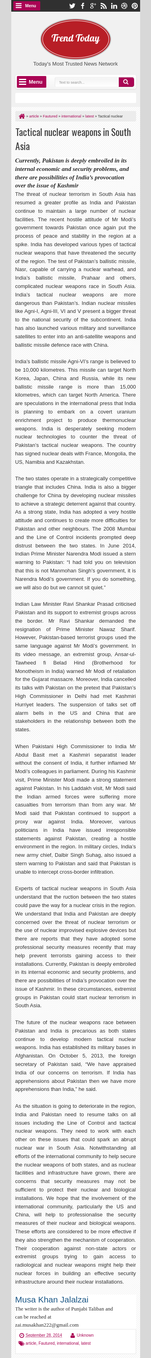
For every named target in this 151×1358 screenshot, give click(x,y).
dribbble (124, 6)
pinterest (135, 6)
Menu (30, 6)
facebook (82, 6)
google (93, 6)
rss (103, 6)
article (31, 1343)
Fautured (47, 1343)
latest (86, 1343)
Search (126, 82)
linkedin (114, 6)
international (68, 1343)
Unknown (85, 1335)
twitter (72, 6)
